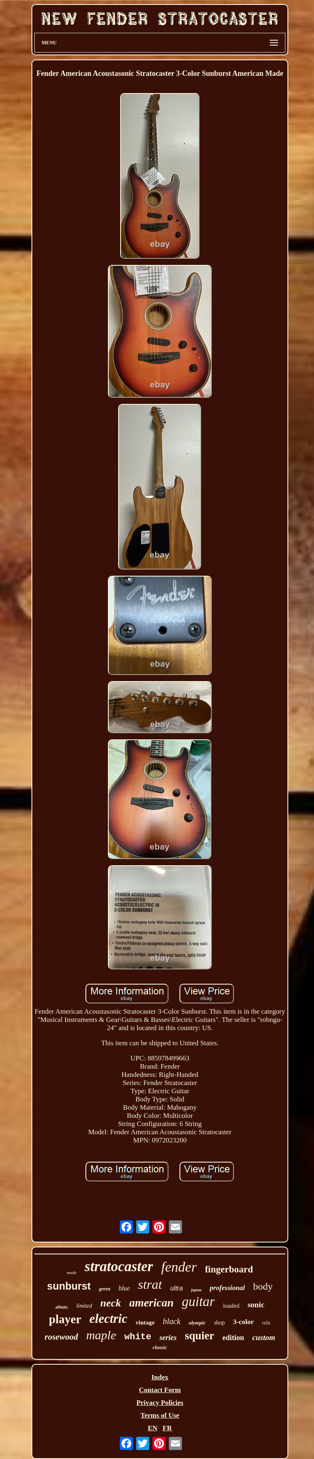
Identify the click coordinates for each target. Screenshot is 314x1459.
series (168, 1338)
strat (150, 1284)
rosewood (61, 1337)
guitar (198, 1301)
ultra (176, 1288)
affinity (61, 1307)
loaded (231, 1305)
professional (227, 1288)
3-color (243, 1322)
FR (167, 1428)
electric (109, 1318)
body (263, 1286)
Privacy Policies (160, 1403)
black (171, 1321)
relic (266, 1323)
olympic (197, 1323)
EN (152, 1428)
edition (233, 1338)
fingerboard (229, 1269)
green (104, 1289)
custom (263, 1337)
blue (124, 1288)
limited (84, 1306)
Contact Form (160, 1390)
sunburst (69, 1286)
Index (159, 1377)
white (137, 1337)
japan (196, 1289)
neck (110, 1303)
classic (160, 1347)
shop (219, 1323)
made (71, 1272)
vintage (145, 1322)
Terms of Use (160, 1415)
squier (199, 1335)
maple (101, 1335)
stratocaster (119, 1266)
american (151, 1302)
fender (179, 1266)
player (65, 1319)
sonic (255, 1304)
